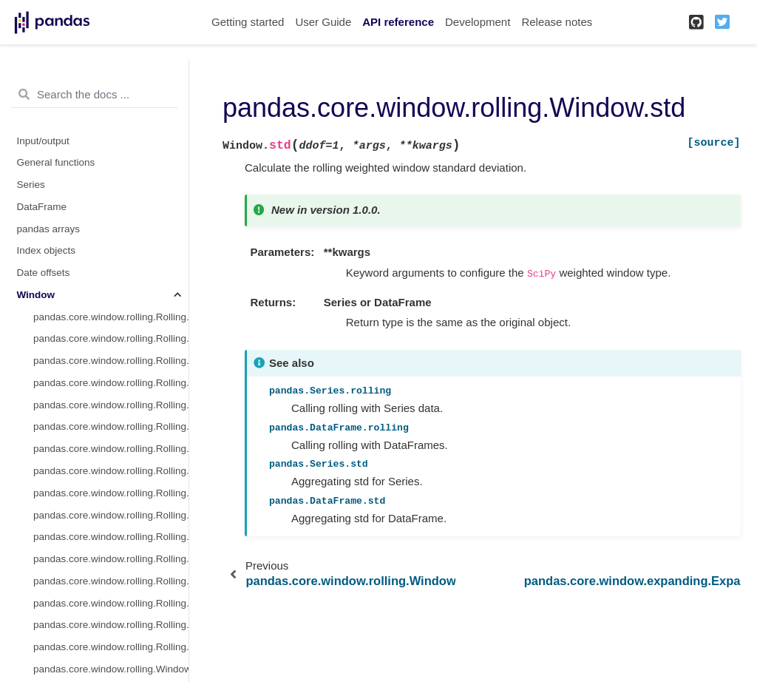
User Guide (323, 22)
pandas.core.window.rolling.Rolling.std (111, 426)
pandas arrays (49, 228)
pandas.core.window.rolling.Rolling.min (111, 448)
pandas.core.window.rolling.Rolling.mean (111, 360)
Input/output (43, 140)
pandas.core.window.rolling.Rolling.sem (111, 646)
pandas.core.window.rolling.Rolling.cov (111, 515)
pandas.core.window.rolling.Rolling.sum (111, 338)
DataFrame (42, 206)
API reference (398, 22)
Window (36, 294)
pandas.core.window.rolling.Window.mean (111, 669)
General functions (56, 162)
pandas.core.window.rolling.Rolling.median (111, 382)
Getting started (247, 22)
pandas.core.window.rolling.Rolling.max (111, 470)
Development (477, 22)
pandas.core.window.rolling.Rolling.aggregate (111, 603)
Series (31, 184)
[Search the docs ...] (94, 94)
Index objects (46, 250)
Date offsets (43, 272)
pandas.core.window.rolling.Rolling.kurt (111, 558)
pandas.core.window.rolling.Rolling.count (111, 317)
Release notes (556, 22)
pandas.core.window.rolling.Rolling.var (111, 405)
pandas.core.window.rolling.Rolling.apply (111, 581)
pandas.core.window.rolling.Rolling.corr (111, 493)
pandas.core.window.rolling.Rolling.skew (111, 536)
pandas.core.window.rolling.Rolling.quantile (111, 624)
